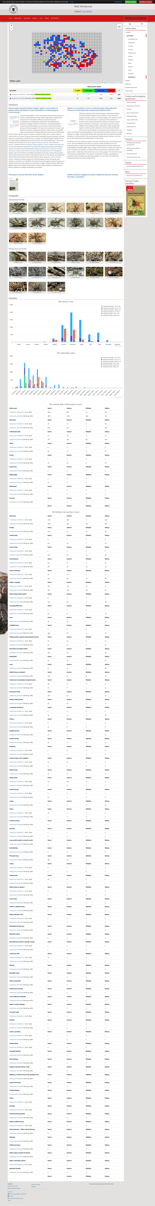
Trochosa (131, 73)
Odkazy (34, 18)
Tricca (130, 70)
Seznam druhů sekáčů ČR (135, 166)
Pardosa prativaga (26, 144)
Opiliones (128, 84)
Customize (118, 2)
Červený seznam (132, 154)
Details (72, 2)
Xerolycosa (131, 77)
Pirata (130, 63)
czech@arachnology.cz (15, 1188)
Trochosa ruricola (29, 151)
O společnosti (131, 123)
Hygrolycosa (132, 53)
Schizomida (129, 91)
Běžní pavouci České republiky (133, 149)
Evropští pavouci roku (133, 157)
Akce (41, 18)
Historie (129, 109)
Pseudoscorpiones (131, 87)
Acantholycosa (132, 39)
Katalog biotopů (132, 116)
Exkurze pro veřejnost (133, 106)
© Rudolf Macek (17, 213)
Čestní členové (131, 102)
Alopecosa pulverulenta (42, 149)
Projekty (129, 130)
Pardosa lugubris (38, 144)
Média (47, 18)
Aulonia (130, 49)
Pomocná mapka (35, 1184)
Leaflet (104, 82)
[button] (53, 59)
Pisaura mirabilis (49, 144)
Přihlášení (55, 18)
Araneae (128, 32)
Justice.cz (10, 1191)
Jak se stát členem (132, 113)
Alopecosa (131, 42)
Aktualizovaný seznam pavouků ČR (134, 144)
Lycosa (130, 56)
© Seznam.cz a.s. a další (115, 82)
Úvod (10, 18)
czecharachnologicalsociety (16, 1198)
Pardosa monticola (43, 142)
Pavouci (11, 1196)
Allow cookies (131, 2)
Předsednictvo (131, 126)
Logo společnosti (132, 120)
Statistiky (33, 1186)
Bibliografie (17, 18)
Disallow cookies (145, 2)
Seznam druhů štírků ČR (134, 175)
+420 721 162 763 (13, 1186)
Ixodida (127, 80)
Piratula (130, 66)
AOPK (9, 1200)
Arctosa (130, 46)
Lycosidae (87, 11)
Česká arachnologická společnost (17, 1194)
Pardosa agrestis (31, 142)
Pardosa (130, 60)
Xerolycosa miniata (56, 149)
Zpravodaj (27, 18)
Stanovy (129, 133)
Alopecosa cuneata (15, 151)
